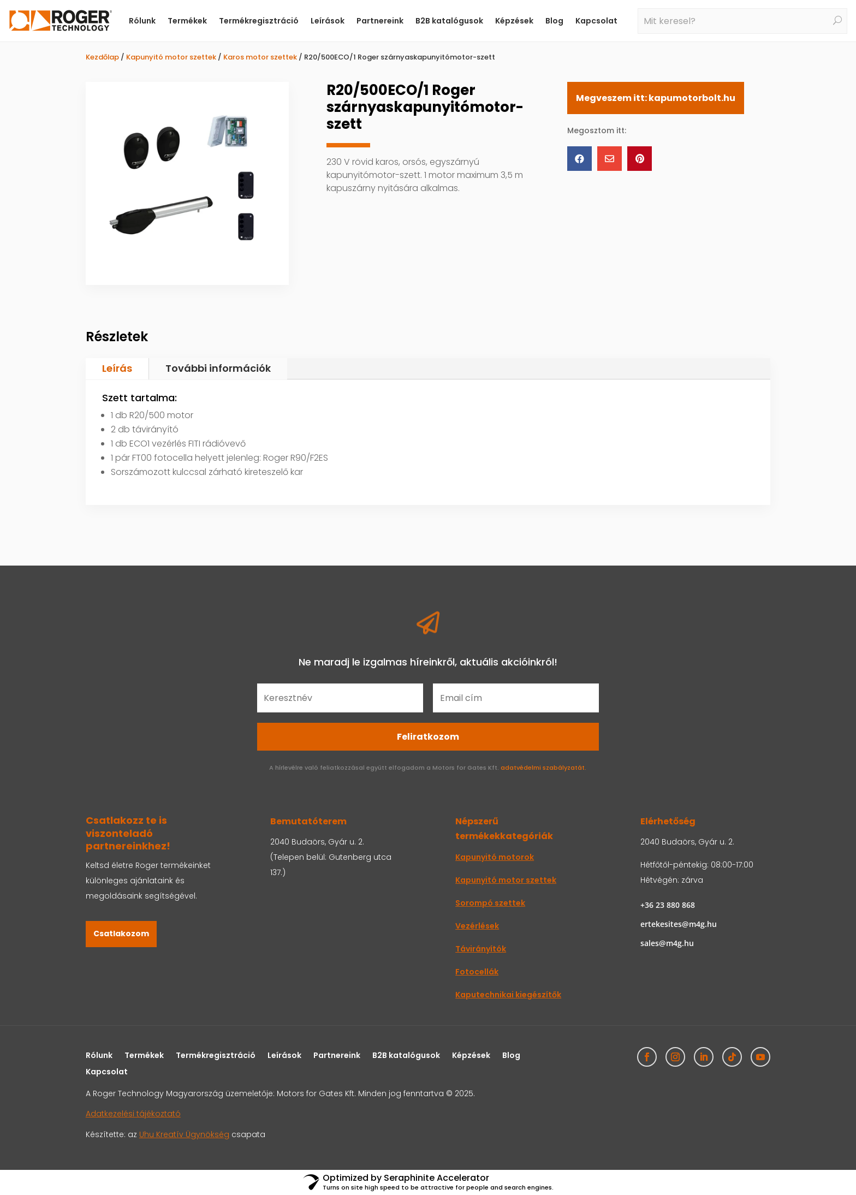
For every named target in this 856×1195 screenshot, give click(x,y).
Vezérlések (477, 925)
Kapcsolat (596, 20)
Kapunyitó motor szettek (171, 57)
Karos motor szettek (260, 57)
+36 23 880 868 (667, 905)
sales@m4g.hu (667, 943)
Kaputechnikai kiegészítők (508, 994)
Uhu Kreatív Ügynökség (184, 1134)
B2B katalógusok (449, 20)
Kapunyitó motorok (494, 857)
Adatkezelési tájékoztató (133, 1113)
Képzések (514, 20)
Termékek (187, 20)
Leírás (117, 368)
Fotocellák (476, 971)
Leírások (327, 20)
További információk (218, 368)
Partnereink (379, 20)
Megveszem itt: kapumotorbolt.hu (655, 98)
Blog (554, 20)
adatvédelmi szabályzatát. (543, 767)
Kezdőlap (102, 57)
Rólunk (142, 20)
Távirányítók (480, 948)
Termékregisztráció (259, 20)
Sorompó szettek (490, 902)
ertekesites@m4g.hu (678, 924)
